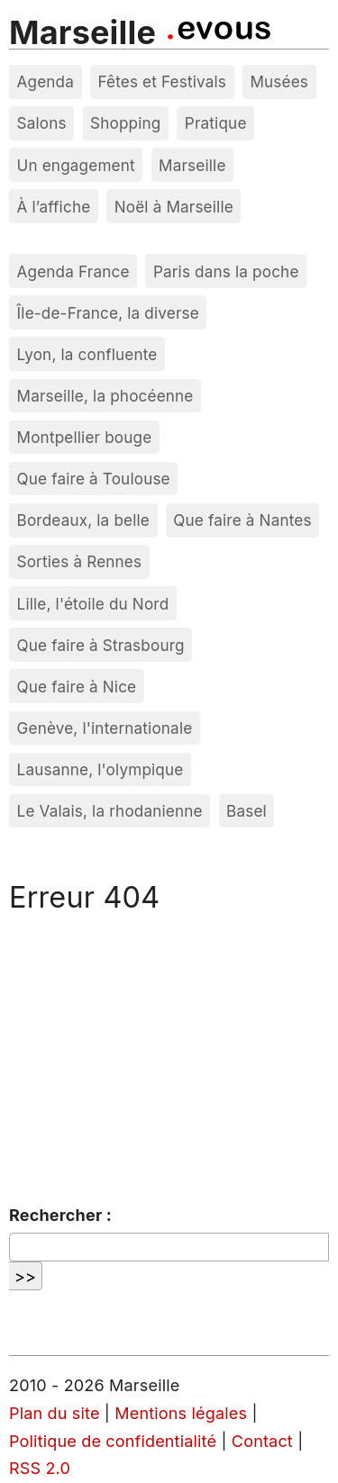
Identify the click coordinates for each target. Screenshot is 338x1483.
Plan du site (54, 1413)
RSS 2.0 (39, 1468)
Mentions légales (180, 1413)
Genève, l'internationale (105, 728)
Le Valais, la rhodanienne (110, 810)
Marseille (82, 32)
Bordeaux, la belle (83, 520)
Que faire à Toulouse (93, 478)
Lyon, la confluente (87, 354)
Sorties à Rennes (79, 561)
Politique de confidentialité (112, 1441)
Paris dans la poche (226, 271)
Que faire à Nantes (242, 520)
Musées (279, 81)
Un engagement (76, 165)
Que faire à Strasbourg (101, 645)
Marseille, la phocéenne (105, 395)
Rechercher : (60, 1215)
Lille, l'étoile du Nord (93, 603)
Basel (246, 810)
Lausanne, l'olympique (100, 769)
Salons (42, 122)
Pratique (216, 122)
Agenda (46, 81)
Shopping (125, 122)
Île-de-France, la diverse (108, 312)
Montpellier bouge (84, 437)
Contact (262, 1441)
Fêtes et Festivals (161, 81)
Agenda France (73, 271)
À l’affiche (54, 206)
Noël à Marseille (173, 206)
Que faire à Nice (77, 686)
